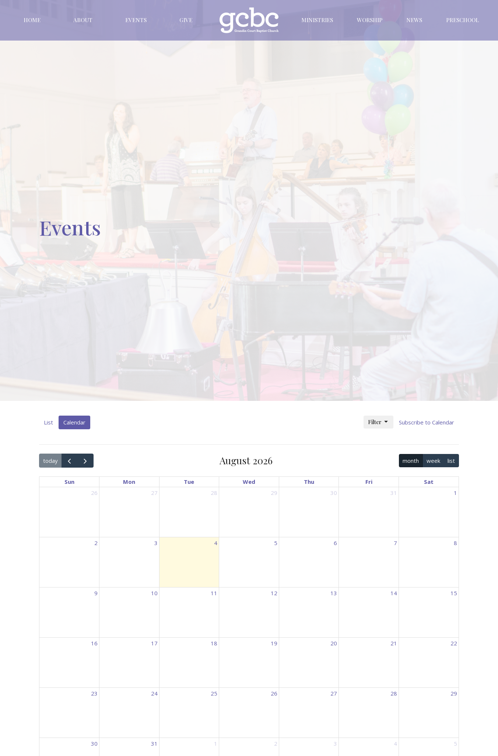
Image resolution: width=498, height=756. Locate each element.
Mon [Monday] (129, 481)
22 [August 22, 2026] (453, 643)
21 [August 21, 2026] (393, 643)
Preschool (462, 20)
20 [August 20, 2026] (333, 643)
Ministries (317, 20)
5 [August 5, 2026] (275, 543)
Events (136, 20)
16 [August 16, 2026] (94, 643)
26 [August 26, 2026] (274, 693)
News (414, 20)
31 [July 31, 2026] (393, 492)
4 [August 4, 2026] (215, 543)
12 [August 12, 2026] (274, 593)
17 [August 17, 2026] (154, 643)
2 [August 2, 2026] (96, 543)
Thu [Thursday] (309, 481)
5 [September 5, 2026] (455, 743)
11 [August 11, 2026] (214, 593)
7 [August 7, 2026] (395, 543)
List (48, 422)
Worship (369, 20)
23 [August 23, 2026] (94, 693)
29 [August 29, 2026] (453, 693)
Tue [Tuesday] (189, 481)
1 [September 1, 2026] (215, 743)
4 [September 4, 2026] (395, 743)
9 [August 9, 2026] (96, 593)
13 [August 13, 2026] (333, 593)
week (433, 460)
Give (185, 20)
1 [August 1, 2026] (455, 492)
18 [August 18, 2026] (214, 643)
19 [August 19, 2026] (274, 643)
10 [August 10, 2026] (154, 593)
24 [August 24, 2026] (154, 693)
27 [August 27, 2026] (333, 693)
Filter (378, 422)
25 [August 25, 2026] (214, 693)
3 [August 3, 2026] (156, 543)
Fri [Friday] (368, 481)
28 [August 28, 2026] (393, 693)
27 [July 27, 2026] (154, 492)
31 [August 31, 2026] (154, 743)
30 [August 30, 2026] (94, 743)
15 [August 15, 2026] (453, 593)
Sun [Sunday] (69, 481)
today (50, 460)
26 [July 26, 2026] (94, 492)
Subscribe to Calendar (426, 422)
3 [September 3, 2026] (335, 743)
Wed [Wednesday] (249, 481)
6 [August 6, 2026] (335, 543)
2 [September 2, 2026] (275, 743)
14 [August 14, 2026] (393, 593)
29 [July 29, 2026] (274, 492)
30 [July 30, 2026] (333, 492)
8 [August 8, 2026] (455, 543)
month (411, 460)
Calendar (74, 422)
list (451, 460)
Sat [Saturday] (429, 481)
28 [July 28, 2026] (214, 492)
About (82, 20)
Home (32, 20)
